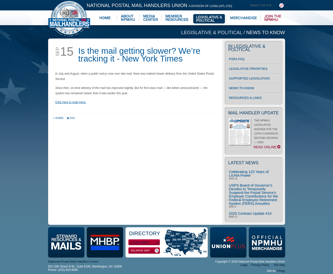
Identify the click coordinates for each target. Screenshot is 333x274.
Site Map (279, 265)
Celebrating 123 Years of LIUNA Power (249, 173)
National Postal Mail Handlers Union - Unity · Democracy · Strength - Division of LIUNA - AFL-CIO (69, 18)
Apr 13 (233, 179)
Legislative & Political (212, 32)
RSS (71, 118)
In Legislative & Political (247, 48)
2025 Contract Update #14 (250, 213)
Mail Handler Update (253, 112)
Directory (144, 233)
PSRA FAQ (236, 59)
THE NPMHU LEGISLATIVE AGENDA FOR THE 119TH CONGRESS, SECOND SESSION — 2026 (254, 134)
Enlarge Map (145, 251)
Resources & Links (245, 98)
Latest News (243, 162)
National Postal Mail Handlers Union (159, 5)
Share (58, 118)
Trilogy (280, 271)
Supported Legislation (249, 78)
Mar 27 (233, 217)
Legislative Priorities (248, 68)
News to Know (265, 32)
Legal (243, 265)
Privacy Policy (261, 265)
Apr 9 (232, 207)
